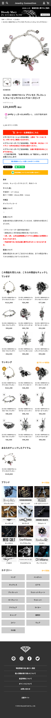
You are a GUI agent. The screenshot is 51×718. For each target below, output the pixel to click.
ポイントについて (25, 684)
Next (46, 50)
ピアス (37, 585)
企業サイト (26, 698)
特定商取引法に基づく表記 (25, 668)
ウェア (37, 623)
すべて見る (45, 482)
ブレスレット (13, 592)
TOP (3, 19)
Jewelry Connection (25, 3)
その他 (13, 630)
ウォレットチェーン (38, 592)
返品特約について (25, 678)
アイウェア (13, 607)
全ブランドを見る (43, 362)
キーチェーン (13, 600)
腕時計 (37, 615)
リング (13, 577)
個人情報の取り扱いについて (25, 673)
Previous (4, 50)
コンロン (17, 19)
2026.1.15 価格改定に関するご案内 (35, 8)
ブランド (9, 19)
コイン (13, 623)
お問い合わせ (25, 689)
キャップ (13, 615)
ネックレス (13, 585)
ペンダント (38, 577)
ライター (38, 607)
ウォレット (38, 600)
